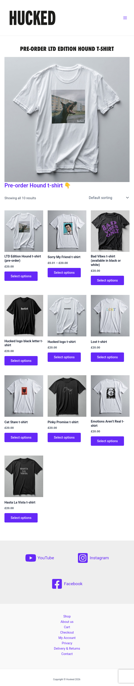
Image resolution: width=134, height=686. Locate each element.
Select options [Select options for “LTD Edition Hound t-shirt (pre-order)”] (21, 276)
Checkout (67, 632)
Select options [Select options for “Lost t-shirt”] (107, 357)
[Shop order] (108, 197)
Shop (67, 616)
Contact (67, 654)
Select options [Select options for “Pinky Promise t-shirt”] (64, 437)
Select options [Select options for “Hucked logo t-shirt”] (64, 357)
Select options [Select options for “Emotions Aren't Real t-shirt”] (107, 441)
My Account (66, 638)
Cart (67, 627)
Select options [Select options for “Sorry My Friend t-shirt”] (64, 273)
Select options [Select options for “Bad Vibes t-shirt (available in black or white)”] (107, 280)
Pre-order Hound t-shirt (33, 185)
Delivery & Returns (67, 649)
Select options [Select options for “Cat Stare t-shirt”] (21, 437)
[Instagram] (93, 558)
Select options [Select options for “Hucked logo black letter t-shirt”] (21, 361)
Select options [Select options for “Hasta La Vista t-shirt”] (21, 518)
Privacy (67, 643)
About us (67, 622)
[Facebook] (67, 584)
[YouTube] (39, 558)
